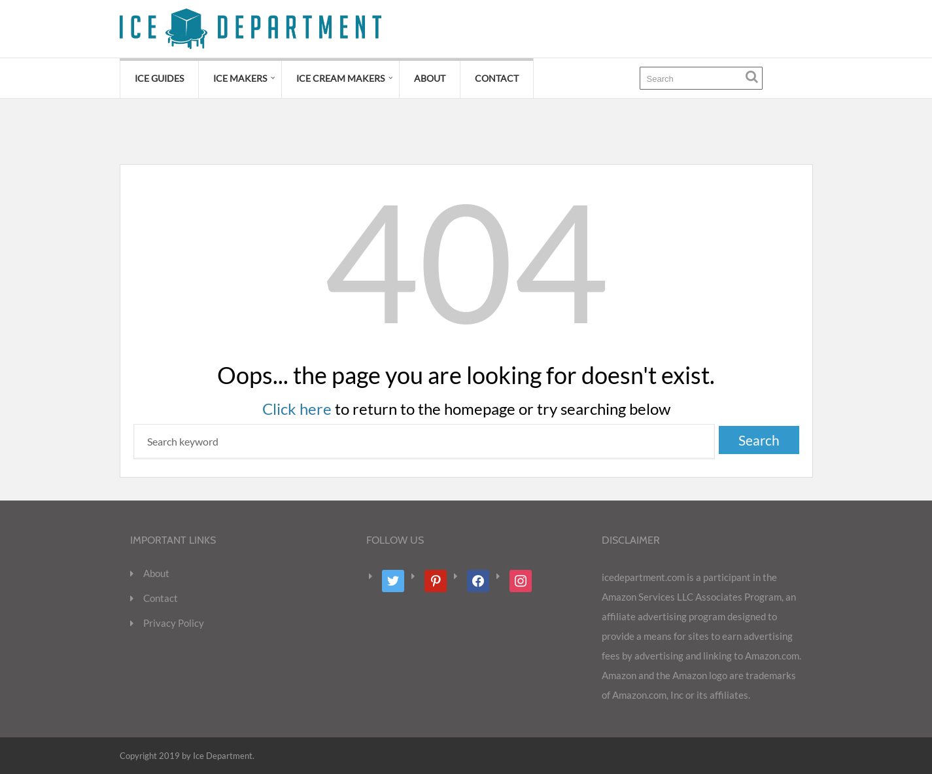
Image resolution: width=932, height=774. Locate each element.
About (429, 78)
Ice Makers (240, 78)
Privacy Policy (173, 623)
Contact (497, 78)
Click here (297, 408)
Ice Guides (159, 78)
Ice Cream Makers (340, 78)
